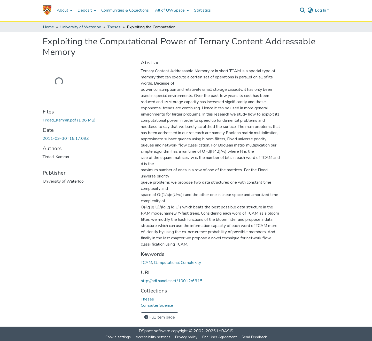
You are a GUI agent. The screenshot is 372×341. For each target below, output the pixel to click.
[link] (69, 120)
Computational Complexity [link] (177, 262)
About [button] (62, 10)
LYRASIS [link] (225, 331)
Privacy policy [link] (186, 337)
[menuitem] (64, 10)
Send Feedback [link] (254, 337)
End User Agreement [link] (219, 337)
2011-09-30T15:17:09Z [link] (66, 138)
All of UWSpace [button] (170, 10)
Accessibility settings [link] (153, 337)
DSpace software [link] (154, 331)
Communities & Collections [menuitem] (125, 10)
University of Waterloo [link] (80, 27)
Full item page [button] (159, 317)
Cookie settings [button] (118, 337)
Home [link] (48, 27)
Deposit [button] (85, 10)
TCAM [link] (146, 262)
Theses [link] (114, 27)
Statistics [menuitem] (202, 10)
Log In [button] (321, 10)
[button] (47, 10)
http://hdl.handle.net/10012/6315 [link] (172, 281)
